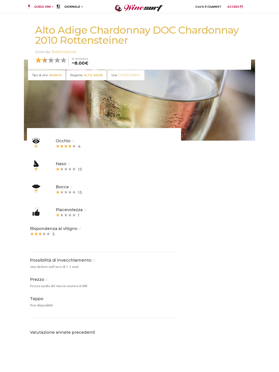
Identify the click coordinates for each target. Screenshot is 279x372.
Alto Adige (93, 75)
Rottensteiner (64, 52)
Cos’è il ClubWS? (208, 7)
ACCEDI (235, 7)
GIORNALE (73, 7)
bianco (55, 75)
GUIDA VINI (43, 7)
